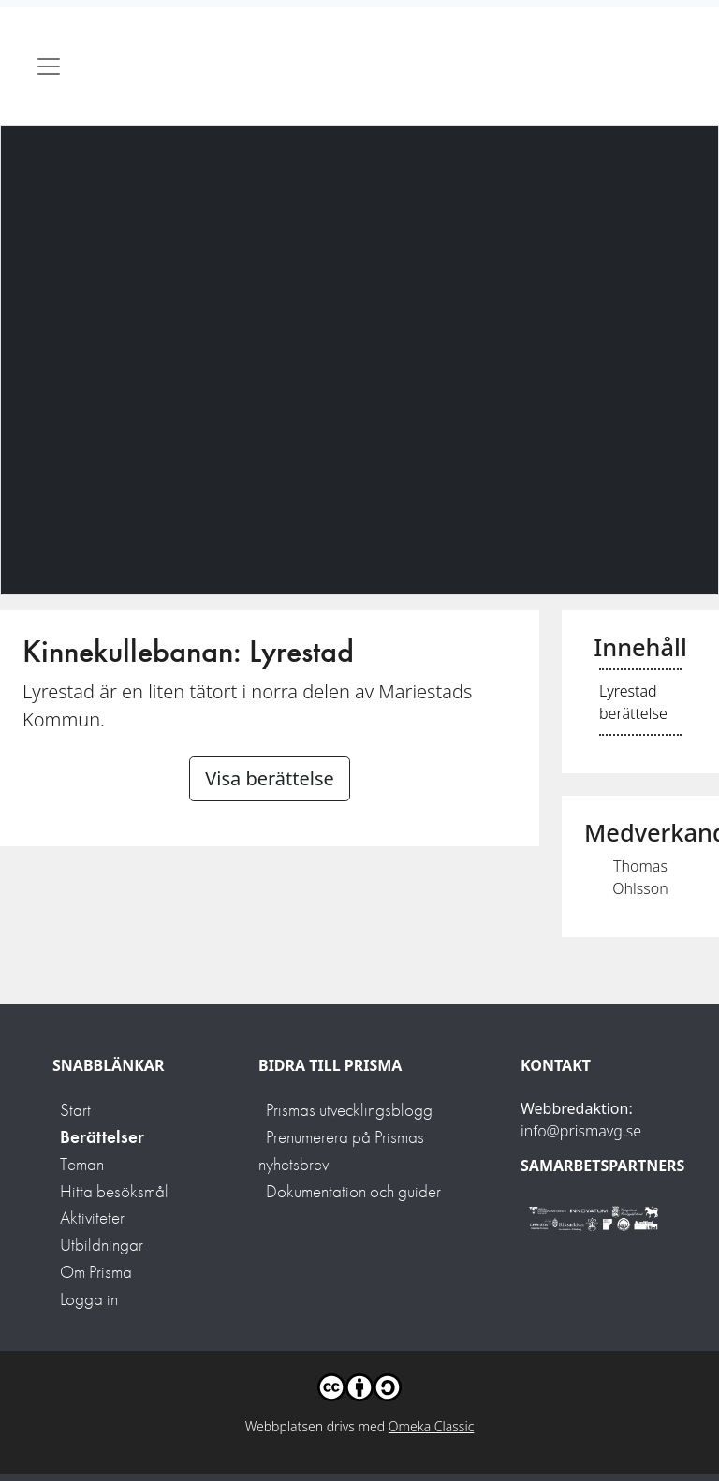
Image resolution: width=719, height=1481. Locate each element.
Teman (82, 1164)
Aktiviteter (92, 1217)
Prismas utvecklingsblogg (349, 1110)
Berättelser (102, 1137)
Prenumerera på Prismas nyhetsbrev (341, 1150)
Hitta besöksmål (114, 1191)
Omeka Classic (432, 1426)
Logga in (89, 1299)
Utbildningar (101, 1244)
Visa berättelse (269, 778)
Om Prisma (96, 1271)
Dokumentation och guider (353, 1191)
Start (75, 1110)
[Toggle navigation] (48, 66)
